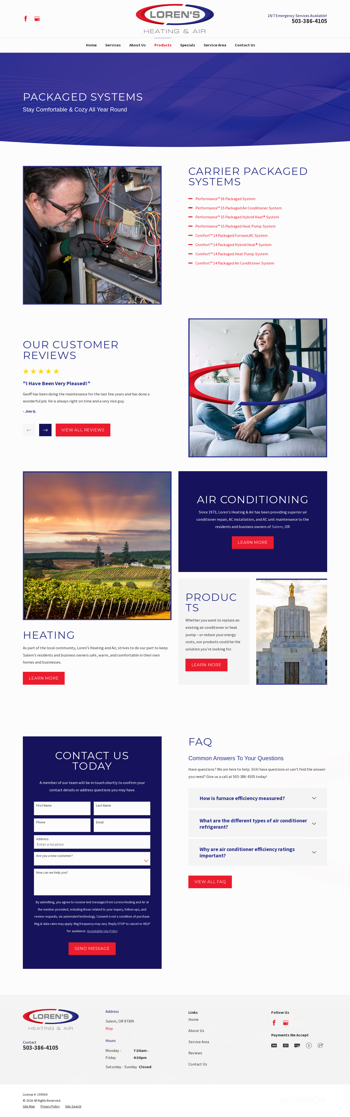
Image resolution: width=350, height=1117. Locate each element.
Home (193, 1019)
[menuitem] (29, 1107)
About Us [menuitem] (137, 45)
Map (109, 1028)
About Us (196, 1030)
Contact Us (197, 1064)
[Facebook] (25, 18)
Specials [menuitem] (187, 45)
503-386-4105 (309, 21)
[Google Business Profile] (37, 18)
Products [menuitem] (163, 45)
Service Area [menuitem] (215, 45)
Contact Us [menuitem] (245, 45)
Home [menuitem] (91, 45)
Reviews (195, 1052)
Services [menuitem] (113, 45)
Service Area (198, 1041)
